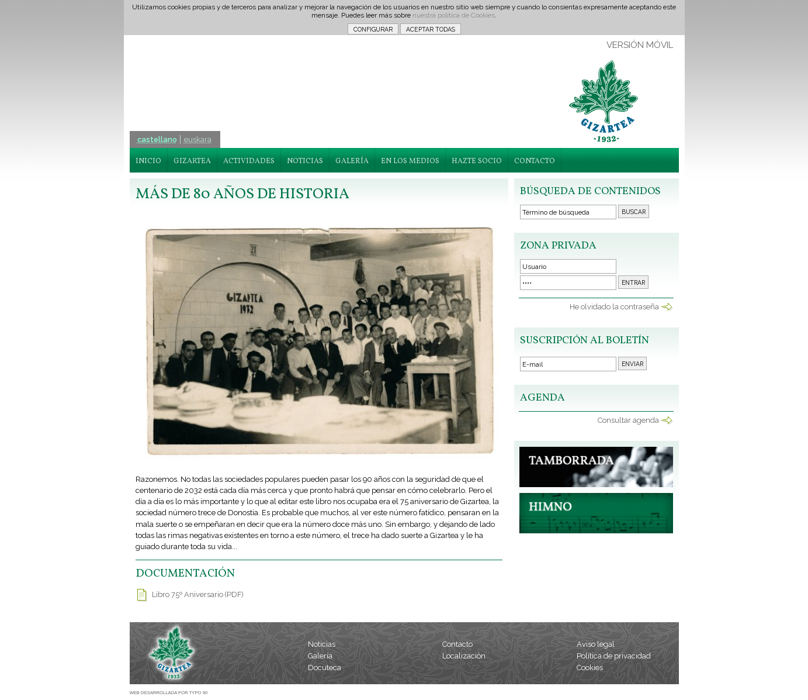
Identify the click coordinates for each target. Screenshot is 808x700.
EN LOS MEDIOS (410, 161)
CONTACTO (534, 161)
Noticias (321, 644)
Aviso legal (596, 644)
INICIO (148, 161)
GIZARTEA (192, 161)
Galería (320, 655)
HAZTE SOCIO (477, 161)
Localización (464, 655)
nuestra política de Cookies (453, 15)
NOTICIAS (305, 161)
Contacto (457, 644)
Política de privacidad (614, 655)
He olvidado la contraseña (614, 306)
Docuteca (324, 667)
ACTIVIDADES (249, 161)
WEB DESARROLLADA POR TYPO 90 (169, 692)
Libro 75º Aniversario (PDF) (198, 594)
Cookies (590, 667)
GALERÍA (352, 161)
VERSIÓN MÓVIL (639, 45)
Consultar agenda (628, 420)
